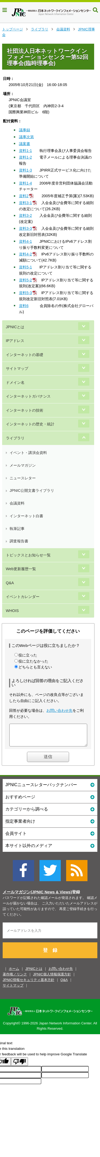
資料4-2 (25, 254)
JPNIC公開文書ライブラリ (32, 490)
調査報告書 (19, 541)
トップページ (12, 29)
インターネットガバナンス (28, 396)
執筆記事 (17, 528)
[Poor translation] (19, 1065)
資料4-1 (25, 241)
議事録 (24, 130)
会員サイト (50, 837)
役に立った (27, 655)
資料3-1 (25, 203)
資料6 (24, 306)
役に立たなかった (33, 661)
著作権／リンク (15, 978)
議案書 (24, 144)
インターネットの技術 (24, 410)
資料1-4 (25, 183)
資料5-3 (25, 293)
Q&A (10, 583)
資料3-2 (25, 215)
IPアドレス (15, 341)
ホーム (14, 973)
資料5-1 (25, 267)
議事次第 (26, 137)
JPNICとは (15, 327)
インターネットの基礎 (24, 355)
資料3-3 (25, 228)
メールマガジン (23, 465)
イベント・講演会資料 (28, 453)
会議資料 (63, 29)
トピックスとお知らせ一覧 (28, 555)
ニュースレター (23, 478)
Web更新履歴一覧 (21, 569)
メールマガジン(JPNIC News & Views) (37, 896)
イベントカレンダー (22, 597)
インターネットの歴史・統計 (30, 424)
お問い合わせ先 (59, 710)
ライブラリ (39, 29)
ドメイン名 (15, 382)
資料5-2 (25, 280)
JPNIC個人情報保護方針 (52, 978)
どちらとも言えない (35, 667)
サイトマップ (17, 368)
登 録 (50, 954)
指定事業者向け (50, 825)
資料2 (24, 196)
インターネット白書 (26, 516)
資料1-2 (25, 157)
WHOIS (12, 611)
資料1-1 (25, 150)
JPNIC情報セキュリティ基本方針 (28, 984)
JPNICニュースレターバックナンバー (50, 788)
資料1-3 (25, 170)
